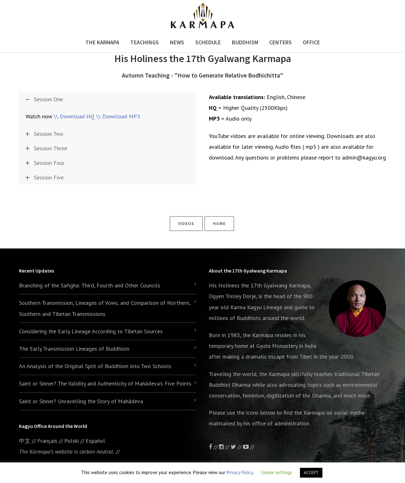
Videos (186, 223)
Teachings (144, 42)
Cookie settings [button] (276, 472)
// (237, 446)
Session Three (46, 148)
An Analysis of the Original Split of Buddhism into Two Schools (95, 366)
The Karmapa (102, 42)
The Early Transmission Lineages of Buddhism (74, 348)
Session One (44, 99)
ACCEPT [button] (311, 472)
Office (311, 42)
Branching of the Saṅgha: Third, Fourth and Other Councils (89, 285)
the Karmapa (258, 335)
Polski (71, 440)
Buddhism (245, 42)
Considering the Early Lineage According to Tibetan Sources (91, 331)
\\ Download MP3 (118, 116)
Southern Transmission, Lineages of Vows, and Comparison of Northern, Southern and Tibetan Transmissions (104, 308)
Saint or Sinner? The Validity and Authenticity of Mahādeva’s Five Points (105, 383)
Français (47, 440)
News (177, 42)
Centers (280, 42)
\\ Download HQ (74, 116)
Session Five (45, 177)
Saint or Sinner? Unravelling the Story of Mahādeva (81, 401)
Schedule (208, 42)
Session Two (44, 133)
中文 (24, 440)
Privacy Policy (240, 472)
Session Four (45, 162)
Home (219, 223)
